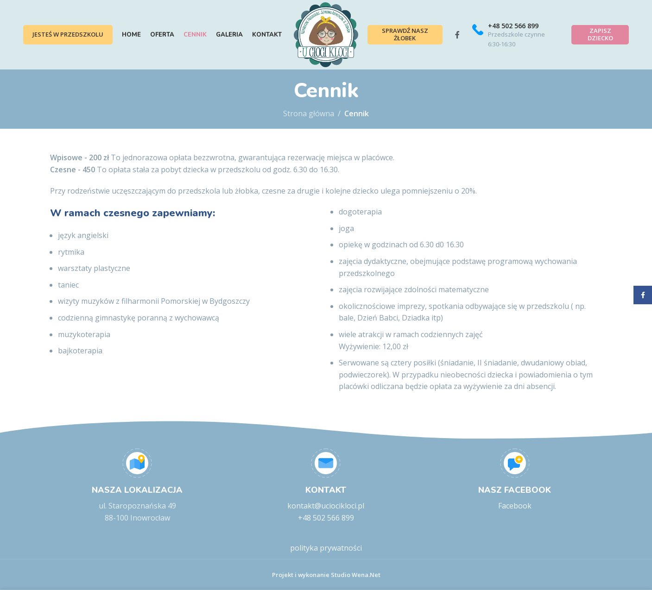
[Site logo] (326, 34)
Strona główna (308, 113)
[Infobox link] (515, 35)
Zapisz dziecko (600, 34)
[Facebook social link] (457, 35)
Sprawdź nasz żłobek (405, 34)
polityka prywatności (326, 548)
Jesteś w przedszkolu (67, 34)
